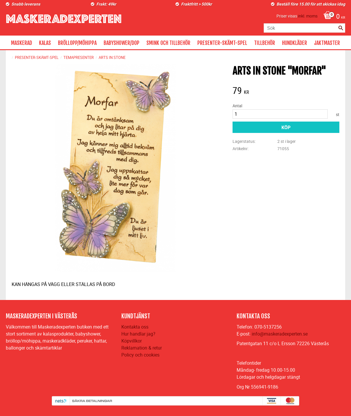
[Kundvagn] (332, 17)
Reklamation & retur (141, 348)
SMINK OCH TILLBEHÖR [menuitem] (168, 43)
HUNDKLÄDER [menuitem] (294, 43)
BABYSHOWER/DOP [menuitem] (121, 43)
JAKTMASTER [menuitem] (327, 43)
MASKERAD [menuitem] (21, 43)
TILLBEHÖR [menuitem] (264, 43)
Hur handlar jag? (138, 334)
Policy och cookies (140, 355)
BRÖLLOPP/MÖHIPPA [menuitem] (77, 43)
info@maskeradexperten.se (280, 334)
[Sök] (340, 28)
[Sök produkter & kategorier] (304, 28)
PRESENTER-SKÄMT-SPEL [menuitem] (222, 43)
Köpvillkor (131, 341)
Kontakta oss (134, 327)
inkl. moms (308, 16)
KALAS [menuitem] (45, 43)
